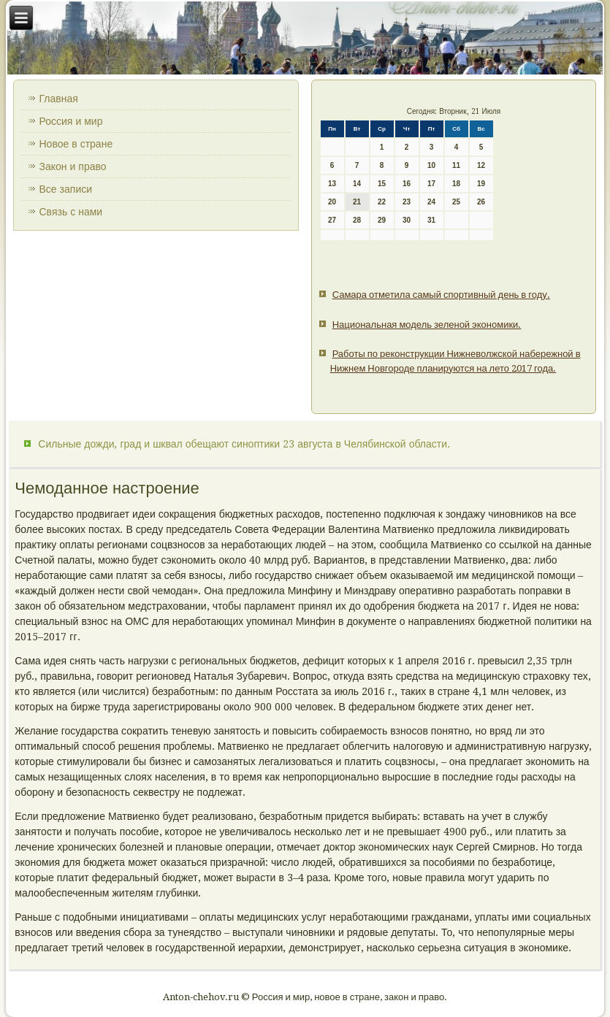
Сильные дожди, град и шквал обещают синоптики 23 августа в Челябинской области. (244, 444)
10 (431, 165)
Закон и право (72, 166)
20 (332, 202)
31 (431, 220)
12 (481, 165)
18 (456, 184)
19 (481, 184)
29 (382, 220)
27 (332, 220)
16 (407, 184)
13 (332, 184)
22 (382, 202)
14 (357, 184)
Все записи (65, 189)
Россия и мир (70, 121)
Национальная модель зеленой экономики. (427, 324)
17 (431, 184)
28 (357, 220)
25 (456, 202)
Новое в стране (76, 144)
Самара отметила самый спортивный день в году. (441, 294)
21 (357, 202)
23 (407, 202)
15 (382, 184)
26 (481, 202)
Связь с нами (70, 212)
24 (431, 202)
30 (407, 220)
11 (456, 165)
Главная (58, 98)
